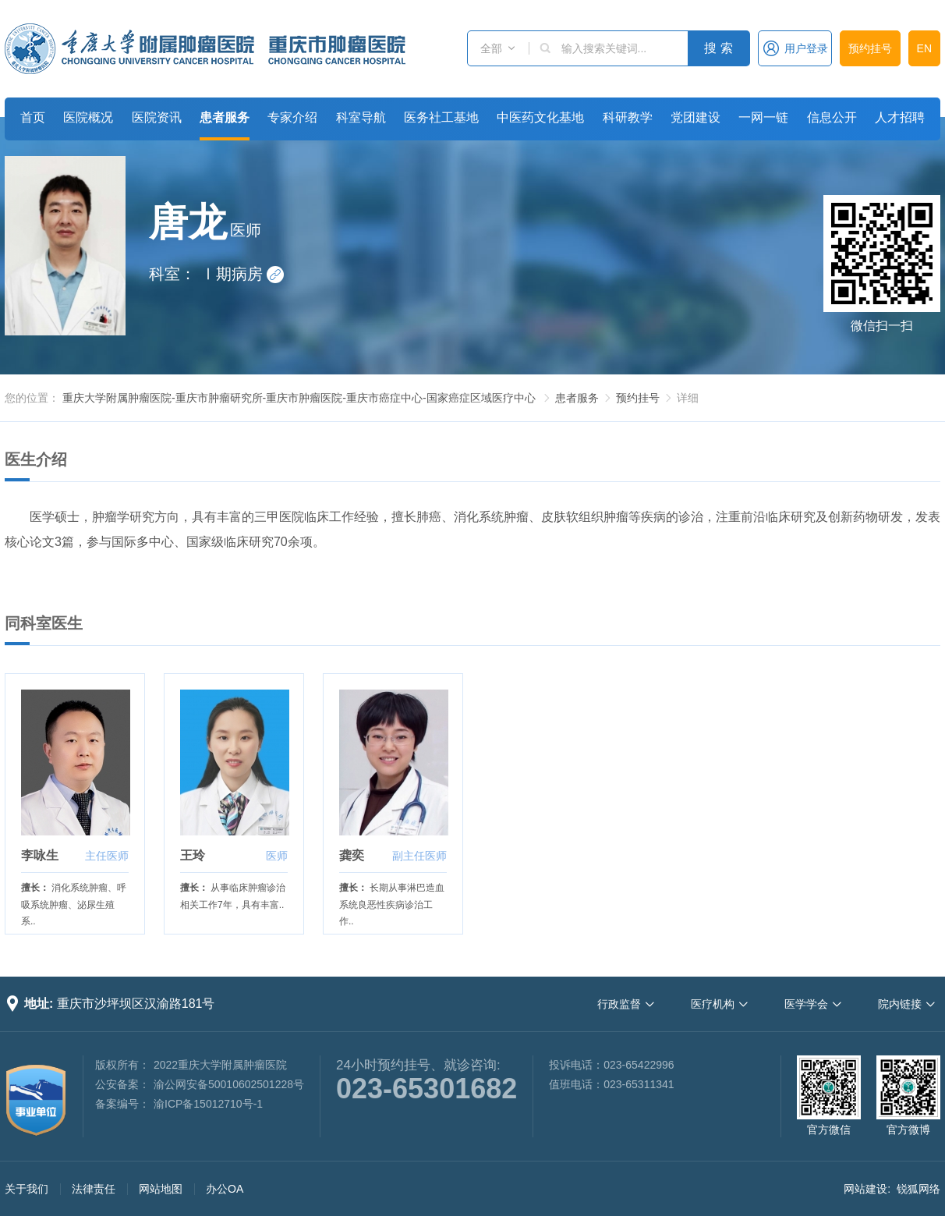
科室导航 (361, 117)
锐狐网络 (918, 1189)
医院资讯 (157, 117)
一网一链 (763, 117)
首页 (32, 117)
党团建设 (695, 117)
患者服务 (225, 117)
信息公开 (832, 117)
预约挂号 (870, 48)
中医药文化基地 (540, 117)
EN (924, 48)
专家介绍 (292, 117)
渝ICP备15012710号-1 (208, 1104)
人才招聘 (900, 117)
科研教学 (628, 117)
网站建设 (865, 1189)
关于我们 (26, 1189)
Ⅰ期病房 (242, 273)
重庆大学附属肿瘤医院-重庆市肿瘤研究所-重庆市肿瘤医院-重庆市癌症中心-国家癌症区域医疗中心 (299, 398)
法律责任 (93, 1189)
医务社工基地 (441, 117)
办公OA (224, 1189)
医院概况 (88, 117)
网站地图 (160, 1189)
